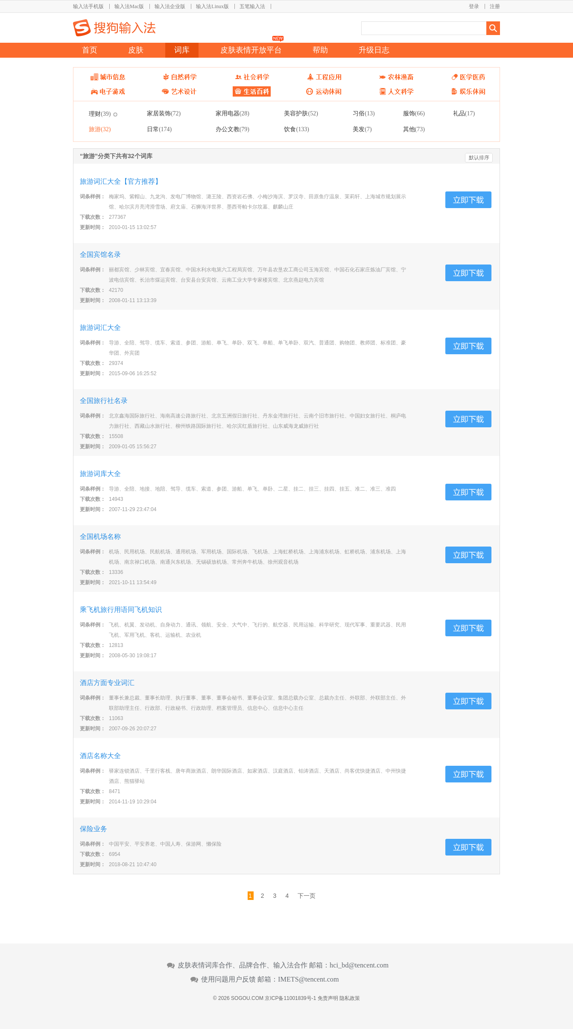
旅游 (100, 129)
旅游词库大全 (100, 473)
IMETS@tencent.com (308, 979)
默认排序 (479, 158)
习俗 (363, 113)
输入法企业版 (170, 6)
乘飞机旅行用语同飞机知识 (121, 609)
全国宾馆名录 (100, 254)
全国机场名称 (100, 536)
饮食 (296, 129)
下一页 (307, 895)
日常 (159, 129)
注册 (495, 6)
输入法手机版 (88, 6)
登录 (474, 6)
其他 (414, 129)
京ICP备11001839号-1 (290, 998)
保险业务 (93, 828)
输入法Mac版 (129, 6)
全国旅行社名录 (104, 400)
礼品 (464, 113)
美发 (362, 129)
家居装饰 (164, 113)
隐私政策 (349, 998)
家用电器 (232, 113)
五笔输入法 (252, 6)
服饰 (414, 113)
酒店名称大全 (100, 755)
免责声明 (328, 998)
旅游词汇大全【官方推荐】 (121, 181)
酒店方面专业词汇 (107, 682)
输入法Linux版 (212, 6)
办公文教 (232, 129)
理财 (100, 113)
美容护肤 (301, 113)
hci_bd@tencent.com (359, 965)
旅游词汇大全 (100, 327)
